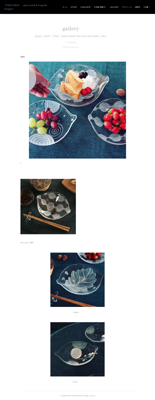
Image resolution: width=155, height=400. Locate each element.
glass (38, 35)
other (104, 35)
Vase (56, 35)
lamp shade (69, 35)
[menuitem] (67, 7)
